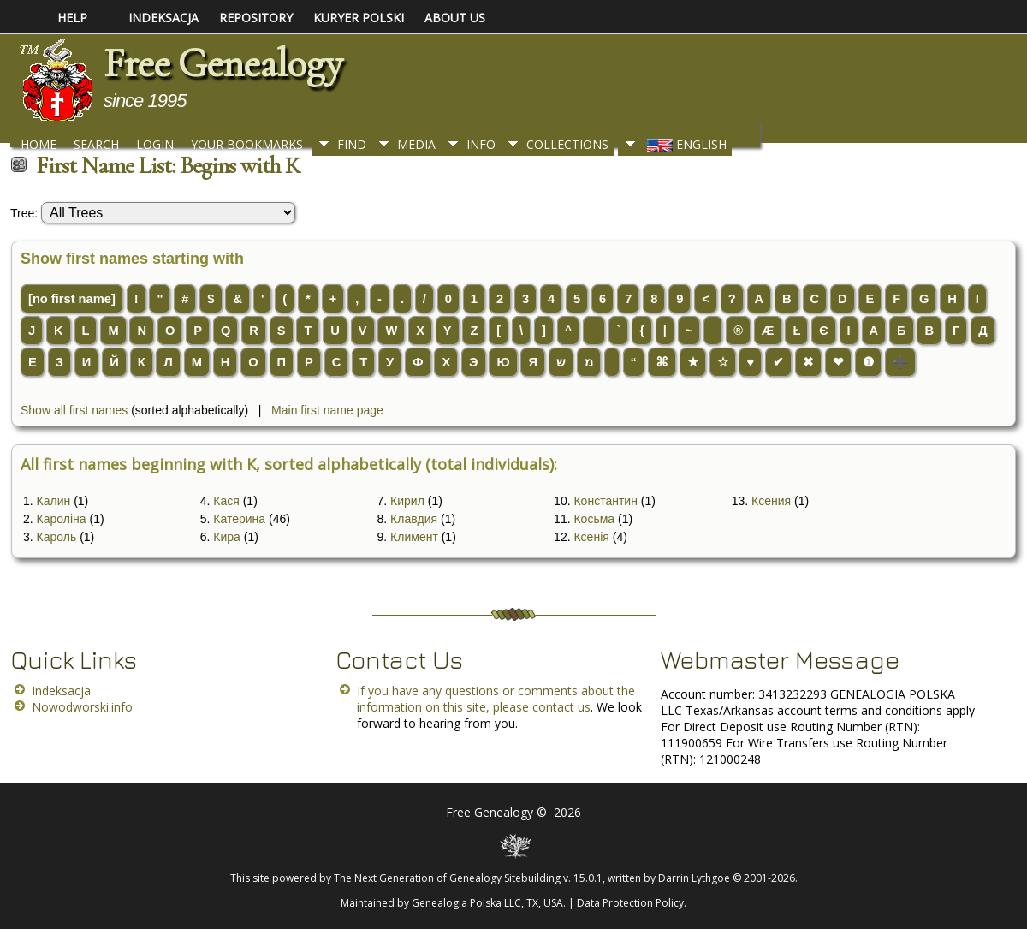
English (685, 144)
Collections (567, 144)
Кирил (407, 501)
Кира (226, 537)
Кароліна (61, 519)
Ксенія (590, 537)
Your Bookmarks (247, 144)
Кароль (57, 537)
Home (38, 144)
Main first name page (327, 410)
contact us (561, 707)
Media (416, 144)
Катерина (239, 519)
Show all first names (74, 410)
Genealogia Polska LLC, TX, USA (487, 903)
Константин (605, 501)
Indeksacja (61, 690)
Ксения (771, 501)
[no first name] (72, 299)
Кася (226, 501)
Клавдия (413, 519)
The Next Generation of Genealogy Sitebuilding (447, 878)
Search (96, 144)
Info (481, 144)
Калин (54, 501)
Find (351, 144)
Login (155, 144)
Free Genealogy (222, 63)
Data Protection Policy (630, 903)
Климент (414, 537)
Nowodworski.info (82, 707)
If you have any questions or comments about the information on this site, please (496, 698)
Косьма (593, 519)
